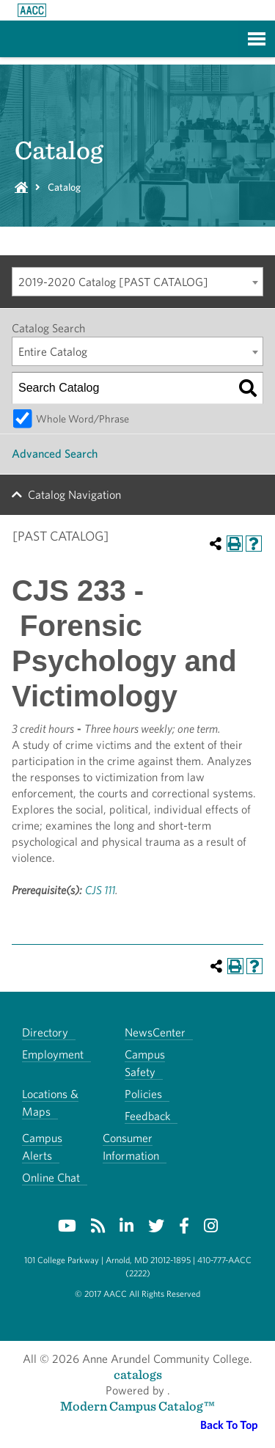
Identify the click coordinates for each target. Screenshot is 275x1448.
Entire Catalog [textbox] (52, 352)
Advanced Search (55, 454)
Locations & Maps (50, 1103)
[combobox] (137, 281)
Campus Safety (145, 1063)
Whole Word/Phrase (82, 418)
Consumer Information (131, 1147)
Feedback (147, 1116)
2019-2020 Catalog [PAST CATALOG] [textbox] (113, 282)
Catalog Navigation (74, 495)
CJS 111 (100, 890)
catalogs (138, 1374)
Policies (143, 1094)
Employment (53, 1054)
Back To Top (229, 1425)
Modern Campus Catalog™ (137, 1406)
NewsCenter (155, 1032)
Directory (45, 1032)
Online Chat (51, 1178)
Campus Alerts (42, 1147)
